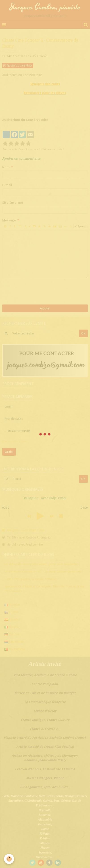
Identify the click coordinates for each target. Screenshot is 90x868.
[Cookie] (9, 859)
